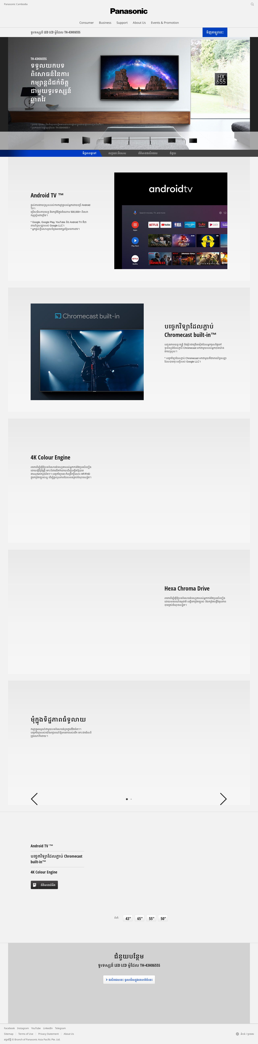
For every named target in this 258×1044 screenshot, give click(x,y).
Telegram (60, 1028)
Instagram (23, 1028)
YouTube (36, 1028)
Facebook (9, 1028)
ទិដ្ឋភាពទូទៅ (89, 153)
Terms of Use (25, 1034)
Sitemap (8, 1034)
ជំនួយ (173, 153)
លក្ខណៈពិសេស (117, 153)
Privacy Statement (48, 1034)
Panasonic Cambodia (16, 4)
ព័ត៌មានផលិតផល (148, 153)
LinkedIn (48, 1028)
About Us (69, 1034)
